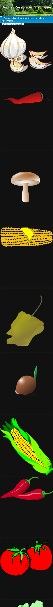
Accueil (7, 18)
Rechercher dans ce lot (14, 24)
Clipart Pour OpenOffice (22, 18)
